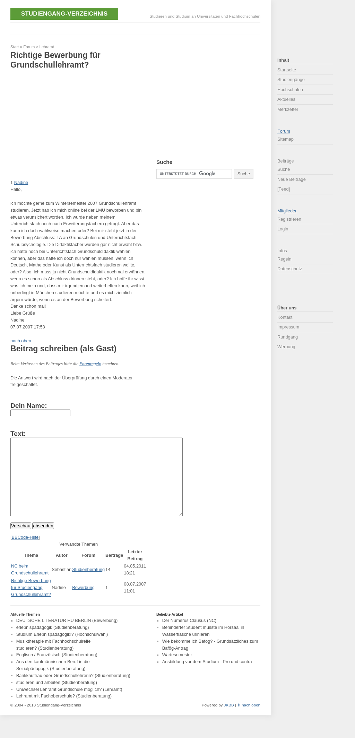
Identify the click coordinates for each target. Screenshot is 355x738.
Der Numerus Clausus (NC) (189, 636)
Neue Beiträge (291, 179)
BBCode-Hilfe (25, 552)
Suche (283, 169)
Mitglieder (286, 210)
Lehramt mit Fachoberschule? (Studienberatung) (64, 711)
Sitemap (285, 139)
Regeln (284, 259)
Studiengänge (291, 79)
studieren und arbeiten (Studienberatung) (56, 698)
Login (282, 228)
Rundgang (287, 337)
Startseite (286, 69)
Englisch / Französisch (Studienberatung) (56, 670)
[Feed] (283, 189)
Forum (29, 47)
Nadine (21, 182)
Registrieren (289, 219)
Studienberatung (88, 585)
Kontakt (284, 317)
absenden (43, 541)
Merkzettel (287, 109)
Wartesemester (177, 670)
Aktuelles (286, 99)
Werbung (286, 346)
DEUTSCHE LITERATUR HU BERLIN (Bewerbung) (67, 636)
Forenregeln (90, 363)
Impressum (288, 327)
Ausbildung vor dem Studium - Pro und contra (207, 677)
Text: (18, 433)
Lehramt (47, 47)
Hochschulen (290, 89)
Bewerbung (83, 603)
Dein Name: (28, 405)
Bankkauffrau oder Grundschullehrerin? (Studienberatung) (73, 691)
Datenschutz (289, 268)
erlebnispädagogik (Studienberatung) (52, 642)
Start (14, 47)
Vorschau (21, 541)
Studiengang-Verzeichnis (64, 13)
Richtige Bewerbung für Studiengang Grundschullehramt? (31, 603)
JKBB (229, 721)
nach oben (20, 340)
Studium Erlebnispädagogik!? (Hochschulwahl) (62, 649)
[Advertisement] (136, 27)
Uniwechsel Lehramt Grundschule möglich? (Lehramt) (69, 705)
